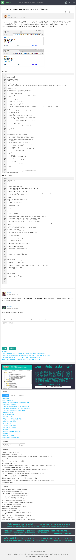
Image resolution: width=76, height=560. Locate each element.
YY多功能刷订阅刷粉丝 (8, 415)
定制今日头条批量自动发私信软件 (10, 437)
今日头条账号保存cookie (8, 423)
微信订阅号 (47, 556)
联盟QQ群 (40, 556)
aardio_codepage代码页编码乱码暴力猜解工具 (13, 495)
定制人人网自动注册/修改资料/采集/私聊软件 (13, 411)
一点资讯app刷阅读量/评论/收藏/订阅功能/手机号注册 (15, 407)
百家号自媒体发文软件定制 (9, 427)
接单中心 (13, 395)
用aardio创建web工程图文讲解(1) (10, 454)
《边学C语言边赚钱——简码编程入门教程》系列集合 (15, 467)
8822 (71, 12)
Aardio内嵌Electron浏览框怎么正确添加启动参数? (14, 506)
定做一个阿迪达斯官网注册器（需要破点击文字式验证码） (17, 409)
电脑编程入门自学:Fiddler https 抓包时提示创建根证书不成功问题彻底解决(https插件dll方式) (24, 456)
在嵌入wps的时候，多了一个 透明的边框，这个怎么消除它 (16, 515)
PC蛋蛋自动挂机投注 (7, 400)
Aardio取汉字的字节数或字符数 (9, 508)
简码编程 (6, 2)
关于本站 (28, 556)
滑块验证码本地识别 (7, 417)
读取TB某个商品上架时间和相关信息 (11, 431)
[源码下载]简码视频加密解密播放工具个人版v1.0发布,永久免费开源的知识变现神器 (22, 469)
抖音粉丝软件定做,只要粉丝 (9, 425)
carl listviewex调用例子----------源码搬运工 (12, 504)
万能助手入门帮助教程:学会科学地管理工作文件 (14, 517)
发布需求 (5, 395)
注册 (74, 2)
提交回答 (12, 348)
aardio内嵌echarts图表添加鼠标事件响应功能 (13, 498)
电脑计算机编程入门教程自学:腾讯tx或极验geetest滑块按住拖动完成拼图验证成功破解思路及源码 (26, 480)
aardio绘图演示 (5, 458)
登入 (70, 2)
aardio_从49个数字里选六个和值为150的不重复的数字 (15, 513)
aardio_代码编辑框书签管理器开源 (10, 491)
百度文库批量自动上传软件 (9, 405)
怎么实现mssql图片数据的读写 (9, 510)
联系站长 (34, 556)
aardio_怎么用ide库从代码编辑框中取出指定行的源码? (15, 493)
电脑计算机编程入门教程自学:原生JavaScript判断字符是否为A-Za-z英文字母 (21, 478)
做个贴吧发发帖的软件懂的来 (9, 421)
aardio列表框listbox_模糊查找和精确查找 (12, 500)
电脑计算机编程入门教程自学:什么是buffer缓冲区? (14, 489)
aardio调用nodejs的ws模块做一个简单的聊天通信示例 (15, 476)
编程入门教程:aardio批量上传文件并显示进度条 (13, 471)
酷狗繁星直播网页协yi (8, 413)
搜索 (22, 445)
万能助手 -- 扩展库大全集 (8, 452)
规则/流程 (21, 395)
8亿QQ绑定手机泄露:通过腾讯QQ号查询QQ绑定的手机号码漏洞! (18, 502)
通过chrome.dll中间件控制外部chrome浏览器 (13, 461)
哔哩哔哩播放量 (6, 429)
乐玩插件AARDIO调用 (7, 482)
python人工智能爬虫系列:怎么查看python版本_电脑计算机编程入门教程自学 (20, 473)
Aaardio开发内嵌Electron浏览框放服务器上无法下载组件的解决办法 (18, 519)
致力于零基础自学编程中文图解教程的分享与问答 (31, 2)
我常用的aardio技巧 (7, 463)
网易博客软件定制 (7, 433)
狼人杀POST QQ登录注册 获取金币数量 (12, 419)
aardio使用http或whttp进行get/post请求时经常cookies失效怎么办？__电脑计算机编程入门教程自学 (26, 465)
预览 (5, 348)
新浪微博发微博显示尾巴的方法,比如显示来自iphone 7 (16, 402)
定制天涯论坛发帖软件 (8, 435)
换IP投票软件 (5, 398)
